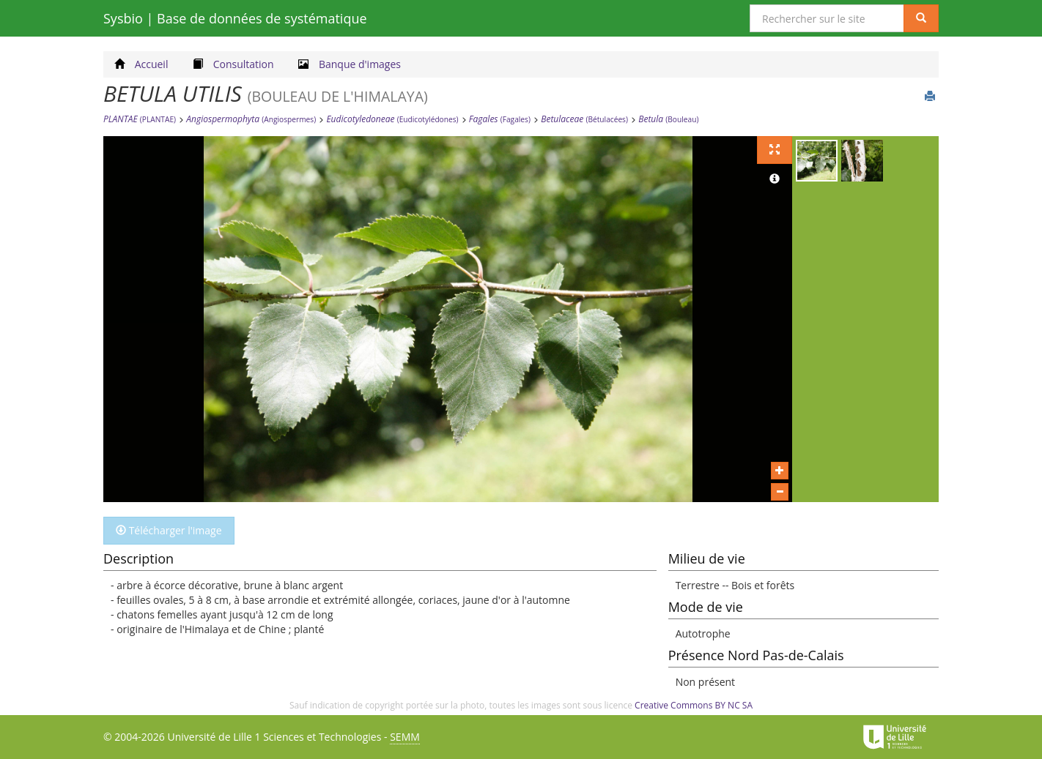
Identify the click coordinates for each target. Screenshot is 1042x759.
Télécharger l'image (169, 530)
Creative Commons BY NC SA (694, 705)
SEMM (405, 737)
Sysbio (235, 18)
